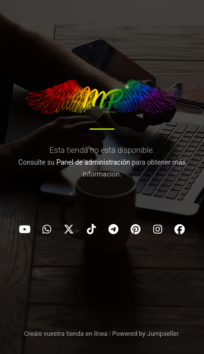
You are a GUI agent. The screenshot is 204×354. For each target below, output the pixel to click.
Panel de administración (93, 162)
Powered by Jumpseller (145, 333)
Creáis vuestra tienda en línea (66, 333)
